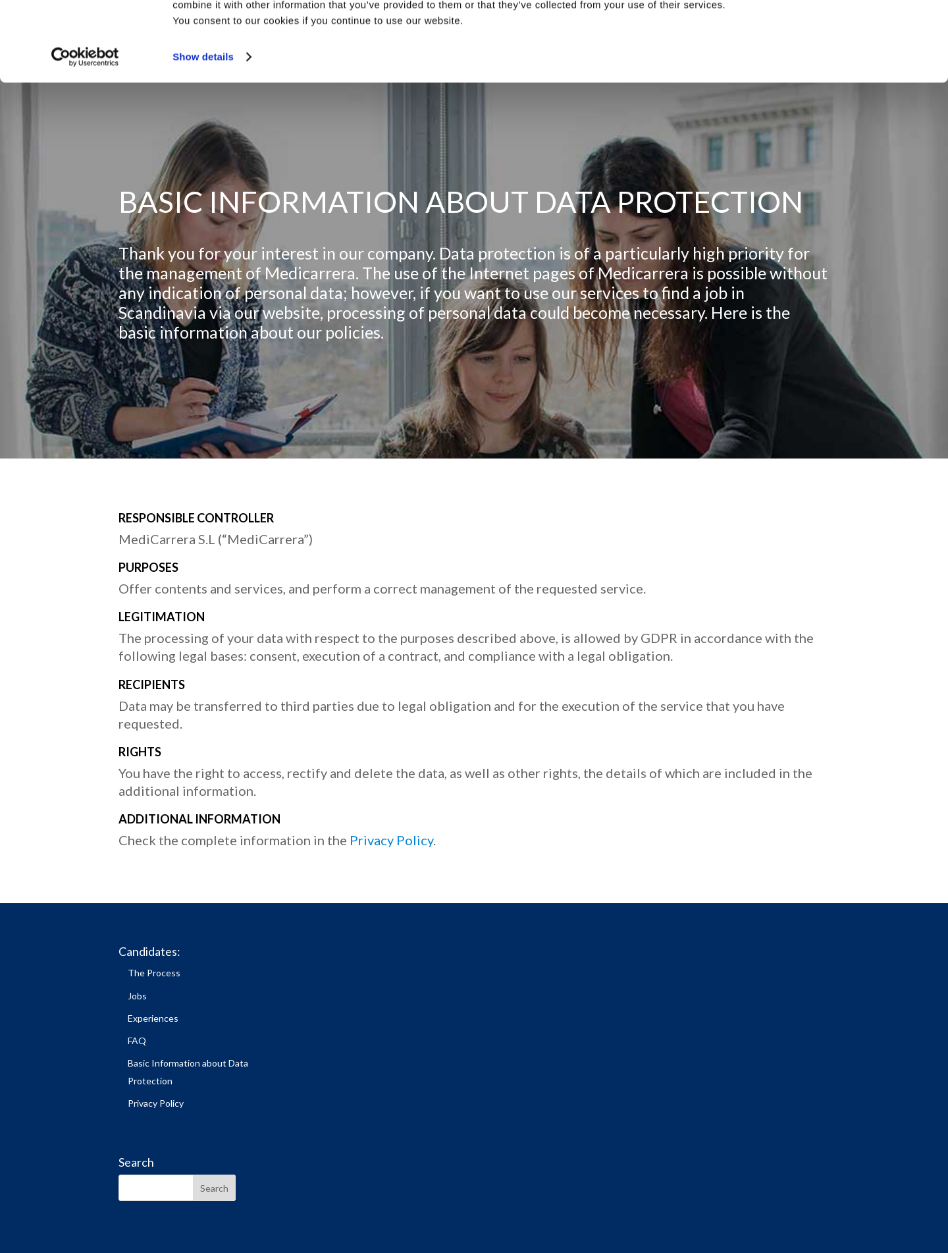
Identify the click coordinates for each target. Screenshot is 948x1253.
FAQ (137, 1040)
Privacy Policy (391, 840)
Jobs (137, 995)
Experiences (153, 1018)
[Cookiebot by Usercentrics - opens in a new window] (85, 132)
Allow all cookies (838, 32)
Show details (203, 131)
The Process (154, 972)
